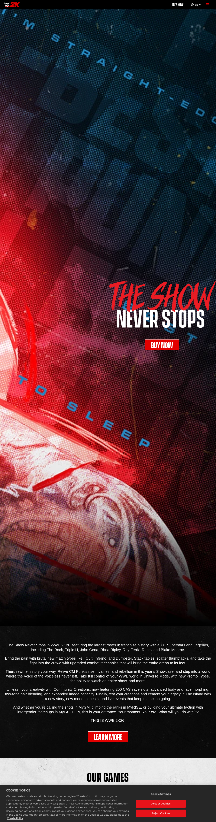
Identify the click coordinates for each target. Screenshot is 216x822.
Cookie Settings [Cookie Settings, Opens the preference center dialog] (161, 796)
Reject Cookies (161, 815)
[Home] (12, 5)
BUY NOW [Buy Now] (177, 4)
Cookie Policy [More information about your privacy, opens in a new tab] (15, 820)
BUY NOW (162, 346)
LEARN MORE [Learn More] (108, 737)
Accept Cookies (160, 805)
